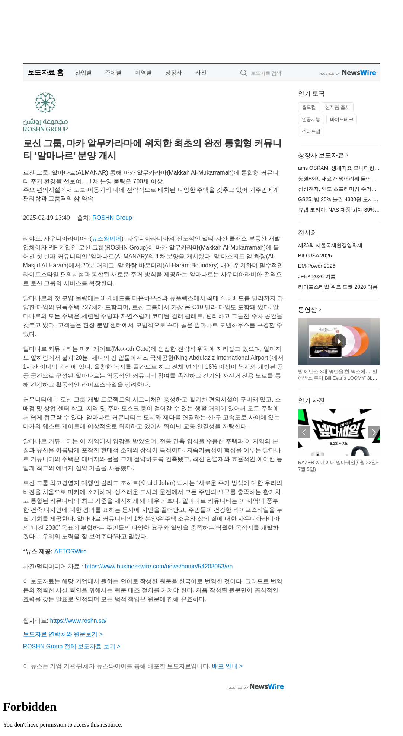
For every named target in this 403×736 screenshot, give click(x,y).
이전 (304, 432)
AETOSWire (70, 551)
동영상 (307, 309)
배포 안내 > (227, 666)
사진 (201, 72)
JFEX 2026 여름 (317, 276)
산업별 (83, 72)
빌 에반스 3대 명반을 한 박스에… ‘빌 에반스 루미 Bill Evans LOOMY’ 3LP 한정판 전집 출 (338, 378)
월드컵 (309, 107)
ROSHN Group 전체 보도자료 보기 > (72, 646)
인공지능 (311, 119)
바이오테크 (342, 119)
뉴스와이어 (106, 238)
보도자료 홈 (46, 72)
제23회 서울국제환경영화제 (330, 245)
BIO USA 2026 (315, 255)
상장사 (173, 72)
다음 (374, 432)
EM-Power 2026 (316, 266)
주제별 (113, 72)
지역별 (143, 72)
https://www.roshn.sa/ (78, 621)
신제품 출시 (337, 107)
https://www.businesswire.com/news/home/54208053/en (159, 566)
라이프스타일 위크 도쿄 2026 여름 (338, 287)
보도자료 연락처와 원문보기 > (63, 634)
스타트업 (311, 131)
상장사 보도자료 (321, 155)
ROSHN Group (112, 218)
